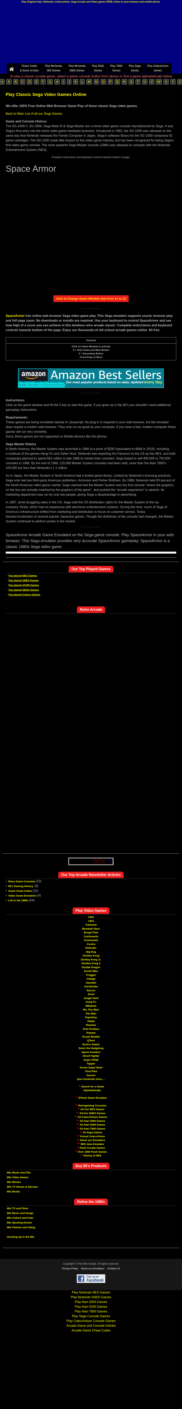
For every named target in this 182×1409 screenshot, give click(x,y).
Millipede (91, 1005)
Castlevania (91, 936)
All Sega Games (92, 1132)
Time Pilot (91, 1071)
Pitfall (90, 1021)
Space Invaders (90, 1052)
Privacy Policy (70, 1268)
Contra (91, 944)
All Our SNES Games (92, 1113)
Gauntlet (91, 982)
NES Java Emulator (92, 1144)
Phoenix (91, 1025)
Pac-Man (91, 1013)
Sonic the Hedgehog (91, 1048)
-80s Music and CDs (18, 1172)
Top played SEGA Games (23, 589)
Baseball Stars (91, 928)
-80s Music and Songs (20, 1213)
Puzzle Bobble (91, 1036)
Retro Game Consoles (21, 881)
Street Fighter (91, 1055)
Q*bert (91, 1040)
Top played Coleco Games (24, 594)
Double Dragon (91, 967)
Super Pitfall (91, 1059)
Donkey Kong (91, 955)
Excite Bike (91, 971)
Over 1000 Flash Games (92, 1151)
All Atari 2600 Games (92, 1120)
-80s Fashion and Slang (20, 1227)
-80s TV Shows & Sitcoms (22, 1186)
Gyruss (91, 990)
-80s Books (13, 1191)
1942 (91, 917)
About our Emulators (92, 1140)
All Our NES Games (92, 1109)
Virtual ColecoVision (92, 1136)
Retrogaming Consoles (92, 1105)
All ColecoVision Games (92, 1116)
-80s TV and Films (17, 1208)
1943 (91, 920)
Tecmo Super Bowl (91, 1067)
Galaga (91, 978)
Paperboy (91, 1017)
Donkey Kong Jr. (91, 959)
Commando (91, 940)
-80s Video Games (17, 1177)
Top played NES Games (22, 575)
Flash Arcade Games (92, 1147)
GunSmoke (91, 986)
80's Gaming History (21, 886)
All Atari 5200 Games (92, 1124)
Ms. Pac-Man (91, 1009)
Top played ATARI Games (23, 585)
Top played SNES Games (23, 580)
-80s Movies (13, 1182)
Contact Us (113, 1268)
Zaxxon (91, 1075)
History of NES (92, 1155)
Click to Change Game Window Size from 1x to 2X (91, 298)
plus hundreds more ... (91, 1079)
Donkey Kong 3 (91, 963)
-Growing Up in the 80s (20, 1236)
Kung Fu (91, 1001)
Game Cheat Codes (20, 890)
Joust (91, 994)
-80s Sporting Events (19, 1222)
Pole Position (91, 1028)
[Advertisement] (91, 34)
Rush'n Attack (91, 1044)
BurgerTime (91, 932)
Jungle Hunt (90, 998)
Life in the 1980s (18, 900)
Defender (91, 947)
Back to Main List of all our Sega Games (34, 113)
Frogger (91, 974)
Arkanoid (91, 924)
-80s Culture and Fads (19, 1217)
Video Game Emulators (22, 895)
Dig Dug (91, 951)
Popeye (91, 1032)
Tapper (91, 1063)
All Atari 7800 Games (92, 1128)
